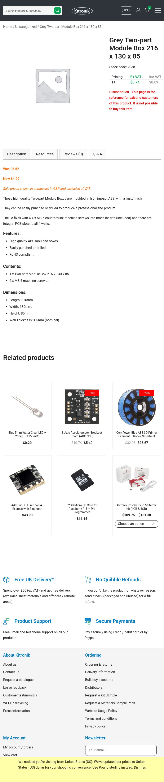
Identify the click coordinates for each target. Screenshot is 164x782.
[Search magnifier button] (57, 10)
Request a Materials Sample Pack (110, 703)
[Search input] (29, 10)
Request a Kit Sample (101, 695)
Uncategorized (26, 27)
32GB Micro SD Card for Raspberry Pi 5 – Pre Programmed (82, 509)
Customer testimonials (20, 695)
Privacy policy (95, 726)
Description (16, 154)
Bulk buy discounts (99, 680)
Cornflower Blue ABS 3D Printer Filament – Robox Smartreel (136, 434)
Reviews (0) (73, 154)
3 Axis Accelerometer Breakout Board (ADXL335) (82, 434)
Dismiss (140, 767)
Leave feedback (14, 688)
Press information (16, 711)
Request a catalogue (18, 680)
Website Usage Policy (101, 711)
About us (10, 664)
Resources (45, 154)
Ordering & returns (98, 664)
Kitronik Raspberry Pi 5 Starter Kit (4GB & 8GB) (136, 507)
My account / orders (18, 747)
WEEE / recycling (15, 703)
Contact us (11, 672)
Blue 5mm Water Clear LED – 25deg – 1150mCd (27, 434)
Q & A (97, 154)
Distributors (94, 688)
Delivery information (100, 672)
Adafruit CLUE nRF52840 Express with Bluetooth (27, 507)
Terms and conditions (101, 719)
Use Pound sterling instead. (112, 767)
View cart (10, 755)
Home (7, 27)
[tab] (16, 154)
